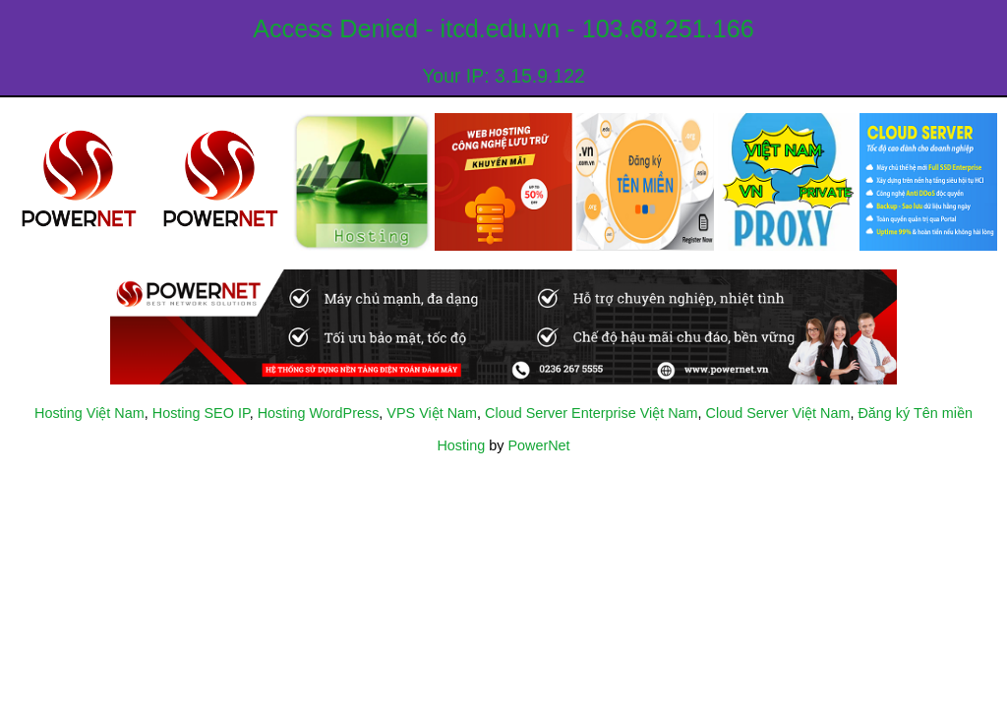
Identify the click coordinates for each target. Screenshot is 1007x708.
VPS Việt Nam (431, 413)
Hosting (461, 445)
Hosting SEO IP (201, 413)
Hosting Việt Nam (89, 413)
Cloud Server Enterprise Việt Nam (591, 413)
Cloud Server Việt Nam (778, 413)
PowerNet (538, 445)
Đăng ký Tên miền (915, 413)
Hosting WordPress (319, 413)
